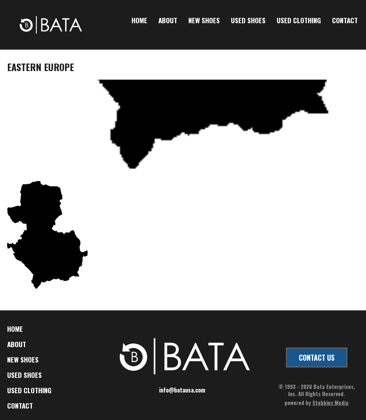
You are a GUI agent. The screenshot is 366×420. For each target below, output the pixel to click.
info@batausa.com (182, 390)
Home (139, 20)
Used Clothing (299, 20)
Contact (345, 20)
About (167, 20)
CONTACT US (317, 357)
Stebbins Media (330, 402)
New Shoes (204, 20)
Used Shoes (248, 20)
